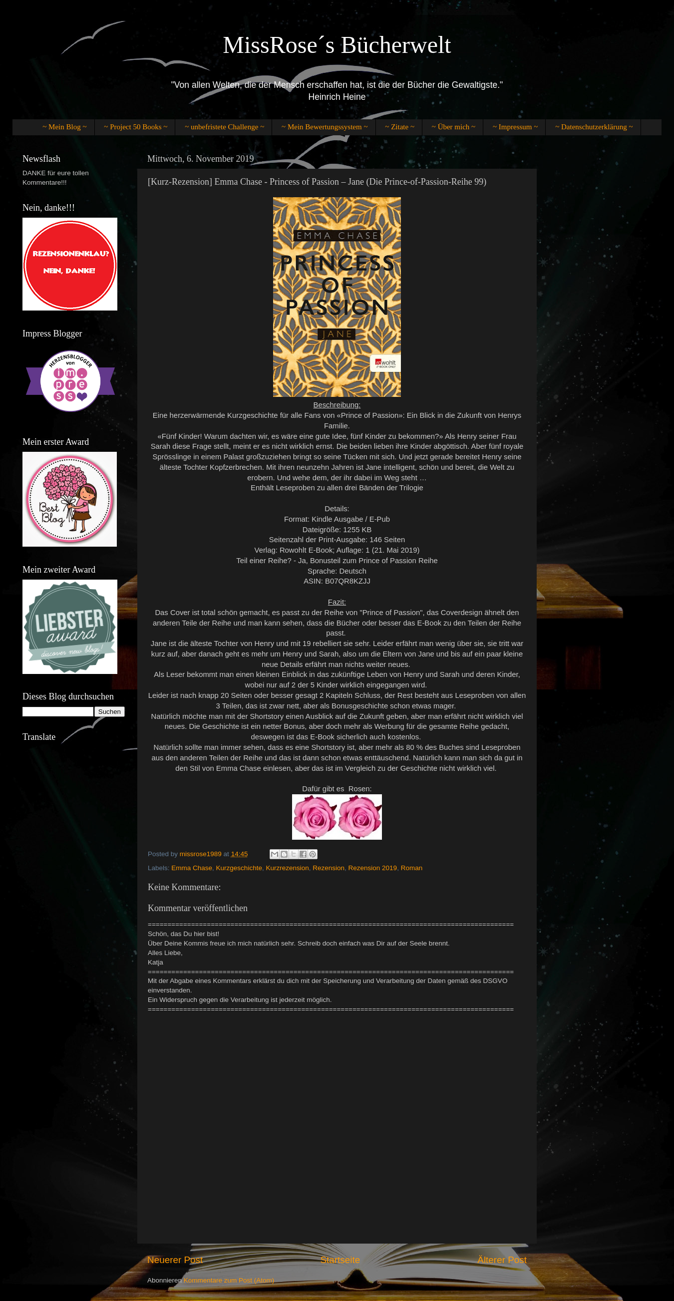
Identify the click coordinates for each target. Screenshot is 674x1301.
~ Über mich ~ (453, 127)
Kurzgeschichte (239, 868)
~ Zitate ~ (399, 127)
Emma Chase (191, 868)
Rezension (328, 868)
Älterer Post (502, 1260)
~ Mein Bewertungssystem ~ (324, 127)
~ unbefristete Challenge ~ (224, 127)
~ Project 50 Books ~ (135, 127)
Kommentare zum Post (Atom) (229, 1280)
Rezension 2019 (372, 868)
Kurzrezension (287, 868)
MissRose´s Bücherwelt (337, 44)
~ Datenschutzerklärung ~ (594, 127)
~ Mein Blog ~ (64, 127)
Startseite (340, 1260)
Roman (412, 868)
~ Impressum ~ (515, 127)
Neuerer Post (175, 1260)
